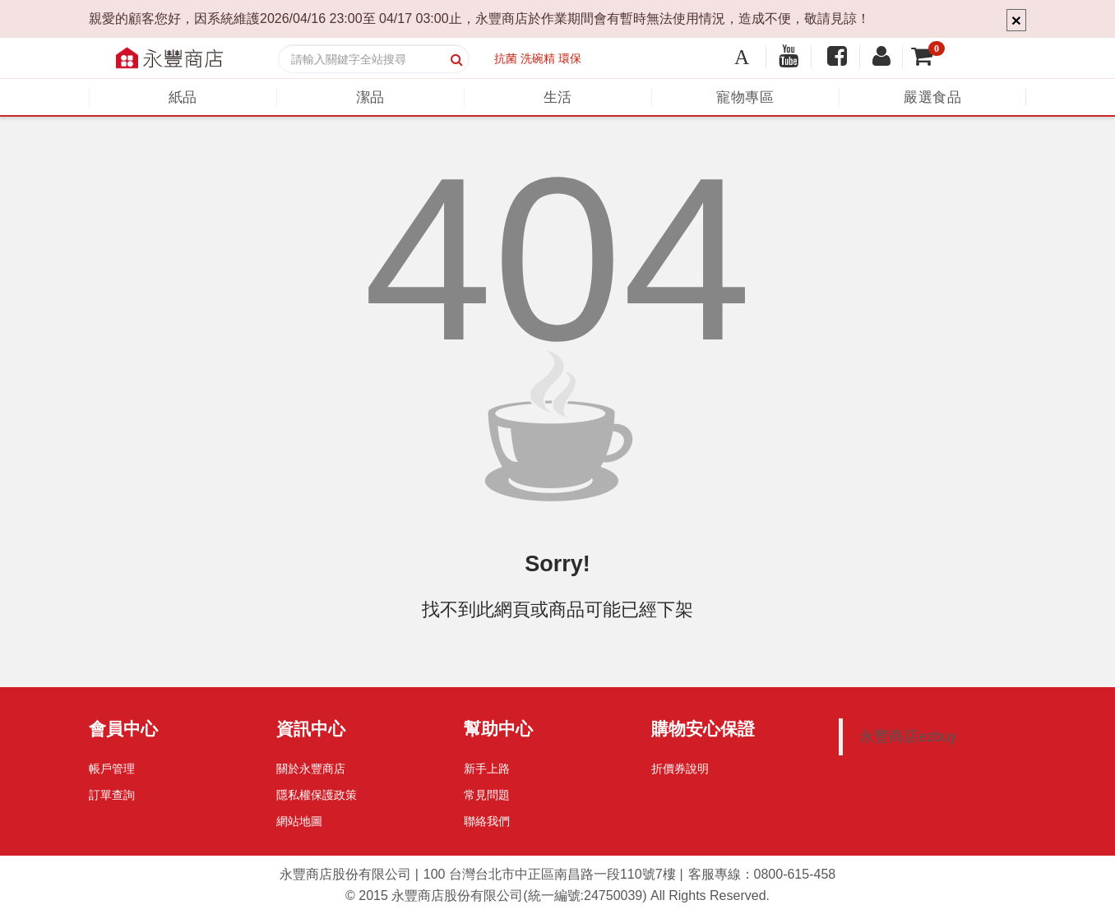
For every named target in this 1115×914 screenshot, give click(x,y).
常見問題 (487, 794)
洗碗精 (537, 58)
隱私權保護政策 (316, 794)
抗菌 (505, 58)
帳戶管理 (112, 768)
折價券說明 (680, 768)
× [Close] (1016, 20)
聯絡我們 (487, 821)
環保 (569, 58)
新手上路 (487, 768)
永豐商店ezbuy (908, 736)
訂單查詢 (112, 794)
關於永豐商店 (310, 768)
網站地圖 (299, 821)
